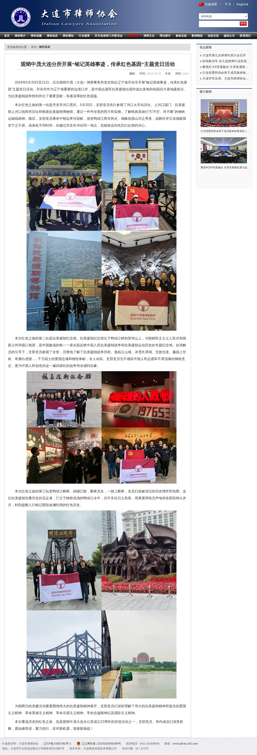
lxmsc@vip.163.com (185, 743)
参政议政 (181, 35)
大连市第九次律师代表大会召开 (224, 55)
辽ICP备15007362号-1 (57, 743)
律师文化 (149, 35)
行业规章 (84, 35)
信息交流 (213, 35)
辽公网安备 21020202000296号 (99, 743)
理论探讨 (165, 35)
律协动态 (52, 35)
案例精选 (197, 35)
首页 (7, 35)
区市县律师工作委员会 (109, 35)
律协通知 (68, 35)
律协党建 (36, 35)
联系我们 (245, 35)
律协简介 (20, 35)
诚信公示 (229, 35)
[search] (243, 23)
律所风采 (133, 35)
